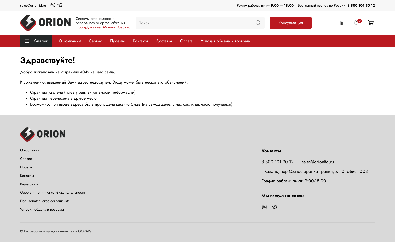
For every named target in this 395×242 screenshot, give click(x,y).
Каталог (36, 41)
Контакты (140, 41)
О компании (70, 41)
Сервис (95, 41)
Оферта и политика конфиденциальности (52, 192)
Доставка (164, 41)
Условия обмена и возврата (225, 41)
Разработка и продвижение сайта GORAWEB (59, 231)
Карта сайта (29, 184)
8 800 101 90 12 (361, 5)
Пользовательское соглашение (45, 201)
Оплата (186, 41)
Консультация (290, 23)
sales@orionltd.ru (33, 5)
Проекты (117, 41)
